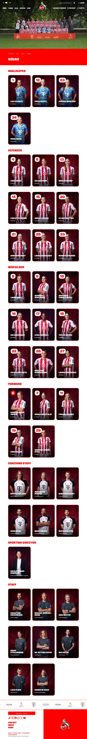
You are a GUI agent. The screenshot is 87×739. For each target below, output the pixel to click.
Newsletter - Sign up (22, 713)
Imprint (10, 733)
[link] (7, 3)
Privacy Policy (17, 733)
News (10, 727)
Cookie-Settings (12, 734)
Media (11, 725)
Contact (12, 722)
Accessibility (25, 733)
